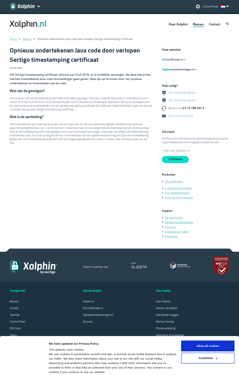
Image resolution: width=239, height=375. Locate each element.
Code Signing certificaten (179, 197)
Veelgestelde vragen (177, 231)
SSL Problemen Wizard (178, 92)
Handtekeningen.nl (178, 69)
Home (13, 39)
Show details (57, 367)
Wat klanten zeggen (167, 315)
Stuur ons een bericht (177, 115)
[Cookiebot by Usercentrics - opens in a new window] (24, 368)
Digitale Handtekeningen (179, 222)
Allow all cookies (208, 326)
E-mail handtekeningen (178, 188)
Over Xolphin (178, 24)
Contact (214, 24)
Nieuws (198, 24)
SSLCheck (170, 227)
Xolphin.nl (88, 301)
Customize (208, 338)
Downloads (171, 236)
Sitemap (14, 315)
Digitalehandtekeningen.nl (98, 315)
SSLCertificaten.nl (93, 308)
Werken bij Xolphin (166, 308)
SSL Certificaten (174, 181)
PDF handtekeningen (177, 193)
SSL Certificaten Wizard (178, 100)
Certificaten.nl (172, 59)
